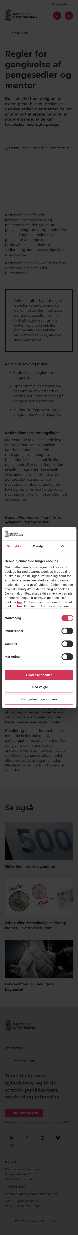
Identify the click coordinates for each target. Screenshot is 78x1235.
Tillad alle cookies (39, 675)
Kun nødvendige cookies (39, 699)
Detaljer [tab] (39, 546)
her (19, 602)
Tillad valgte (39, 687)
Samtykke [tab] (14, 546)
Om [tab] (64, 546)
